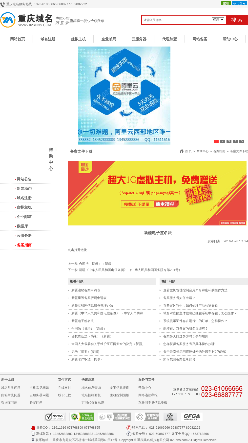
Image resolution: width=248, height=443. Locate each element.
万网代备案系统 (93, 402)
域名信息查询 (91, 388)
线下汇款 (64, 395)
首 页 (188, 151)
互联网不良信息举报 (152, 402)
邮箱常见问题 (11, 395)
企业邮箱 (24, 217)
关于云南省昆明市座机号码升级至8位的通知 (194, 351)
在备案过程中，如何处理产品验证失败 (190, 305)
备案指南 (24, 245)
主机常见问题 (39, 388)
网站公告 (24, 179)
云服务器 (139, 39)
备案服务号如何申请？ (179, 298)
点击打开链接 (77, 250)
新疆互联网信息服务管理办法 (92, 305)
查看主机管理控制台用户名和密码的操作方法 (195, 290)
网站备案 (199, 39)
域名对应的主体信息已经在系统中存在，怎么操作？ (200, 313)
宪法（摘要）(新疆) (85, 351)
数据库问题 (9, 402)
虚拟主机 (78, 39)
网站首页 (17, 39)
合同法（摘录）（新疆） (96, 264)
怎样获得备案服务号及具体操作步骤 (189, 344)
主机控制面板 (119, 395)
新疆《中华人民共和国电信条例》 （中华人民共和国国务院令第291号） (130, 270)
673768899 (75, 427)
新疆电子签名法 (82, 321)
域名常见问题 (11, 388)
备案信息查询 (119, 388)
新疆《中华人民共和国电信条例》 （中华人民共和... (108, 313)
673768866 (201, 434)
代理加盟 (169, 39)
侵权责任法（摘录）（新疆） (92, 336)
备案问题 (36, 402)
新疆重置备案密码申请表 (89, 298)
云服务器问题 (39, 395)
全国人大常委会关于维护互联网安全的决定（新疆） (108, 344)
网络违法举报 (148, 395)
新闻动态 (24, 188)
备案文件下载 (239, 151)
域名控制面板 (91, 395)
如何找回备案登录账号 (179, 359)
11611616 (59, 427)
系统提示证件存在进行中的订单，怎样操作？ (195, 321)
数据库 (22, 226)
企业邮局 (108, 39)
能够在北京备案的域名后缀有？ (185, 328)
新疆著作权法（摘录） (87, 359)
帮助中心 (230, 39)
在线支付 (64, 388)
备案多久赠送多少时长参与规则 (185, 336)
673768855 (92, 427)
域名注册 (48, 39)
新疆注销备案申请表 (85, 290)
